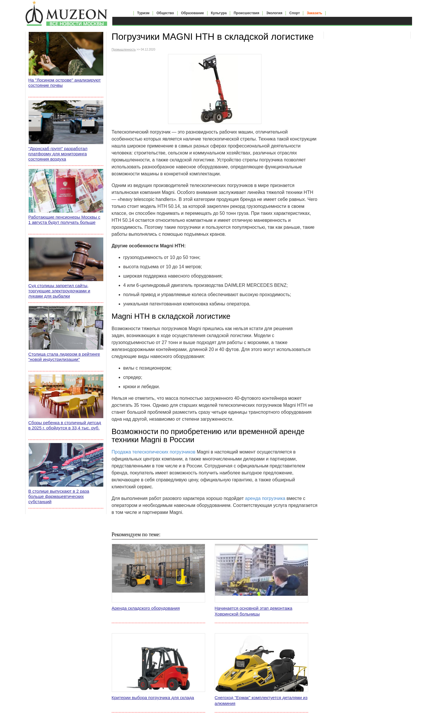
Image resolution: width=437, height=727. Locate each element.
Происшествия (246, 13)
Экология (274, 13)
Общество (165, 13)
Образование (192, 13)
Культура (219, 13)
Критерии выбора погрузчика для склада (153, 697)
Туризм (143, 13)
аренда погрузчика (265, 498)
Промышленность (124, 49)
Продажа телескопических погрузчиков (154, 451)
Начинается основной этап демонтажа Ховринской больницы (253, 611)
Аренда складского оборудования (146, 608)
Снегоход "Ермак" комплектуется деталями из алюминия (261, 700)
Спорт (294, 13)
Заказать (314, 13)
